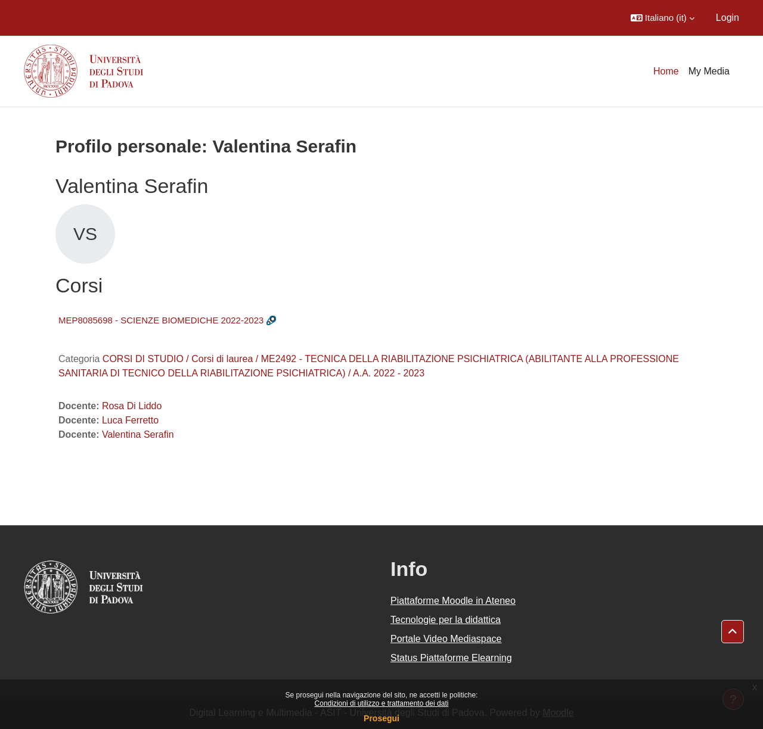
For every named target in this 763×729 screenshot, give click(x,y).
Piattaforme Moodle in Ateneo (453, 601)
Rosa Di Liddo (132, 406)
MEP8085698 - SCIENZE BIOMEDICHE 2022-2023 (160, 320)
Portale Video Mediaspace (446, 639)
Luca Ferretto (130, 420)
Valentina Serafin (138, 434)
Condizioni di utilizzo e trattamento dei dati (382, 703)
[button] (663, 18)
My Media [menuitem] (709, 71)
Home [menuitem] (666, 71)
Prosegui (381, 718)
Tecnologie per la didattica (445, 620)
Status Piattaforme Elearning (451, 658)
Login (727, 18)
